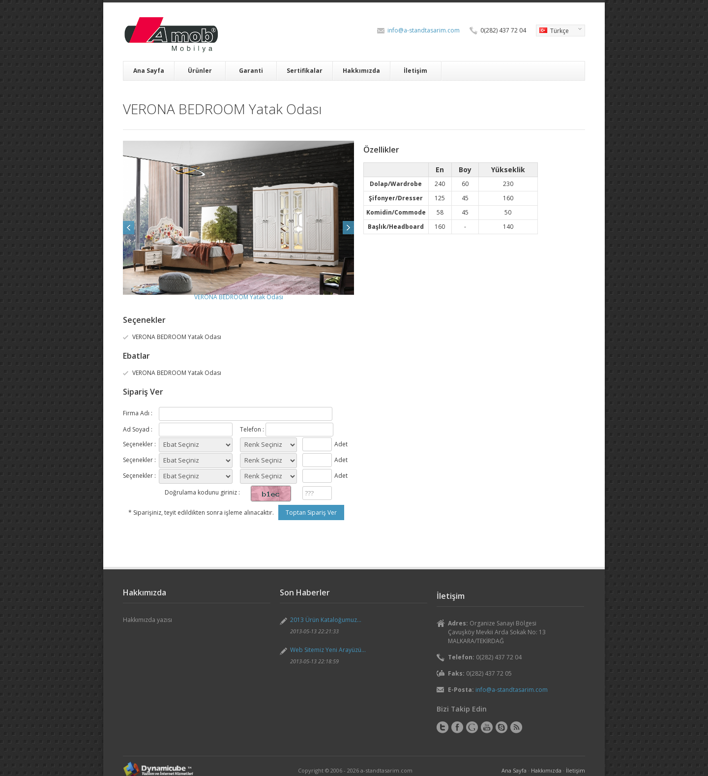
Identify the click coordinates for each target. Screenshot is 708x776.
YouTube (487, 727)
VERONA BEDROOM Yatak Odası (238, 297)
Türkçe (559, 31)
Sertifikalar (305, 70)
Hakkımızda (361, 70)
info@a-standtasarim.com (423, 30)
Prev (128, 227)
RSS (516, 727)
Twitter (442, 727)
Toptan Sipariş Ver (311, 512)
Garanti (251, 70)
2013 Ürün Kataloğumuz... (325, 620)
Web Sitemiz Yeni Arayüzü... (328, 650)
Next (348, 227)
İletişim (415, 70)
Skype (501, 727)
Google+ (472, 727)
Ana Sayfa (148, 70)
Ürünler (200, 70)
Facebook (457, 727)
